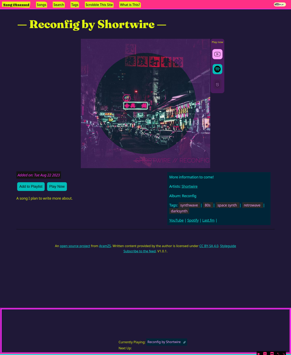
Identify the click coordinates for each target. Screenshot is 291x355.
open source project (75, 246)
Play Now (57, 186)
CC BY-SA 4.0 (208, 246)
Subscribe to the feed (139, 251)
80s (207, 205)
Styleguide (228, 246)
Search (59, 4)
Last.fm (208, 220)
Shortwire (189, 186)
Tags (74, 4)
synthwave (189, 205)
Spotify (193, 220)
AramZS (105, 246)
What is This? (130, 4)
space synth (227, 205)
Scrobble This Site (99, 4)
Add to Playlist (30, 186)
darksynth (179, 211)
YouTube (176, 220)
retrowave (252, 205)
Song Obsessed (16, 5)
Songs (41, 4)
